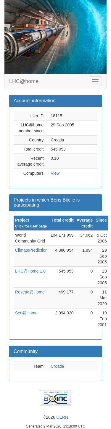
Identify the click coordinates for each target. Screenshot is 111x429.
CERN (62, 417)
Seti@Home (26, 313)
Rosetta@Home (30, 292)
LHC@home (23, 81)
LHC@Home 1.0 (30, 271)
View (55, 173)
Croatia (57, 366)
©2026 (55, 417)
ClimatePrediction (31, 250)
